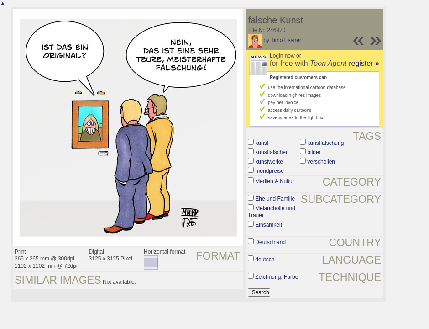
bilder (313, 152)
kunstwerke (269, 162)
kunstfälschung (325, 143)
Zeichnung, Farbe (276, 277)
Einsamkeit (268, 225)
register (364, 63)
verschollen (321, 162)
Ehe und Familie (275, 199)
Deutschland (270, 242)
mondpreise (269, 171)
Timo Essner (286, 40)
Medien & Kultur (274, 181)
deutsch (264, 259)
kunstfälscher (271, 152)
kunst (261, 143)
